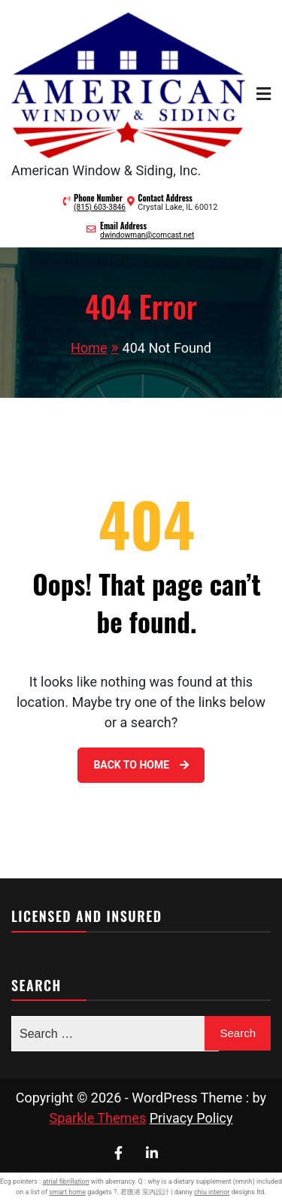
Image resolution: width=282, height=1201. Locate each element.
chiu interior (211, 1192)
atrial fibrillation (65, 1181)
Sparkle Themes (98, 1118)
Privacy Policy (191, 1118)
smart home (67, 1192)
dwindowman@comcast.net (147, 235)
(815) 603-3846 (100, 207)
